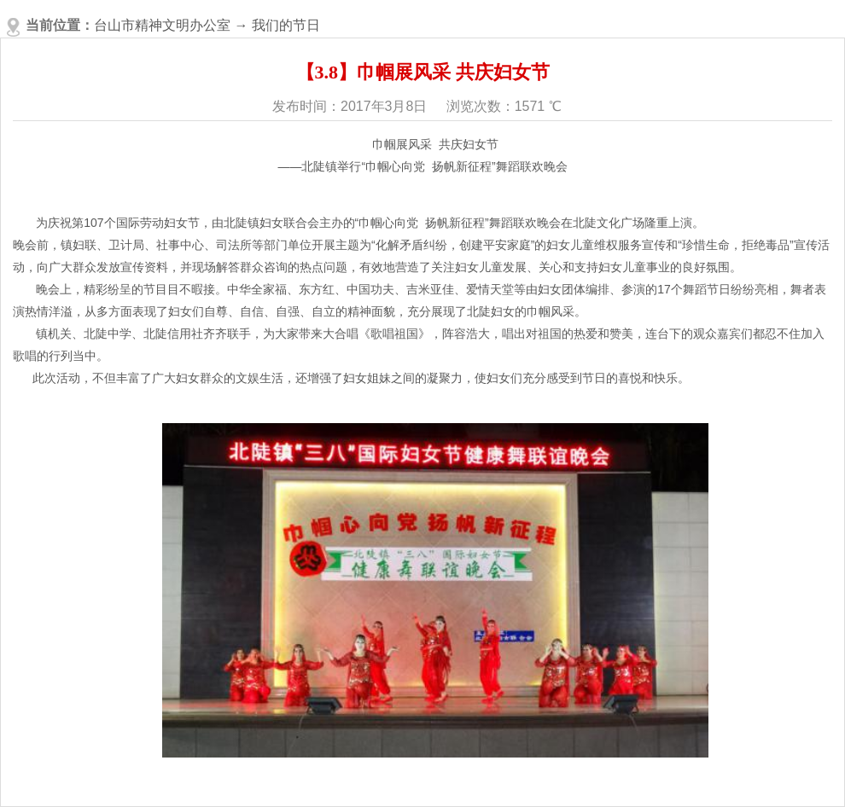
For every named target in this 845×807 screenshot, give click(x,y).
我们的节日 (286, 25)
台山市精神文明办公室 (162, 25)
